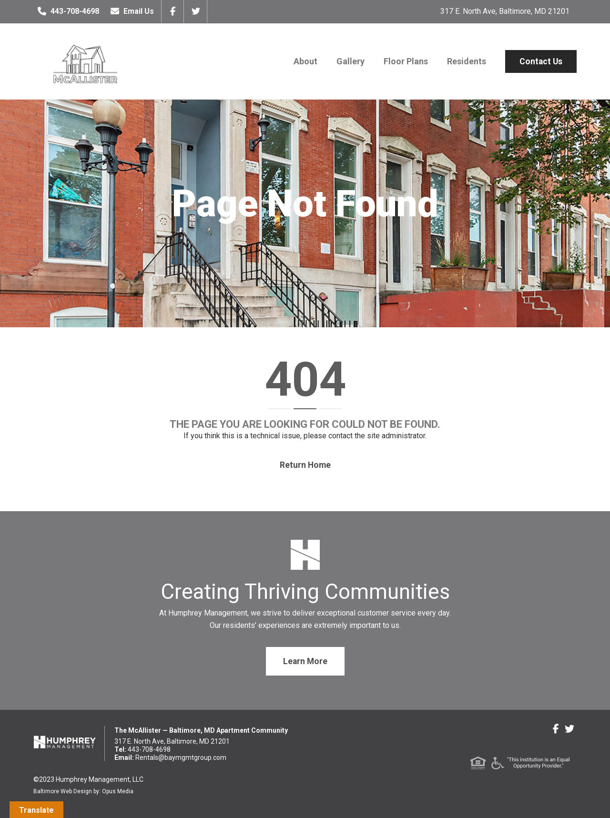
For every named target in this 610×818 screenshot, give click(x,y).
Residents (466, 61)
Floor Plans (406, 61)
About (305, 61)
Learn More (305, 661)
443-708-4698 (66, 11)
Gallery (350, 61)
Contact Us (540, 61)
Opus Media (117, 791)
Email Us (130, 11)
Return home (305, 465)
